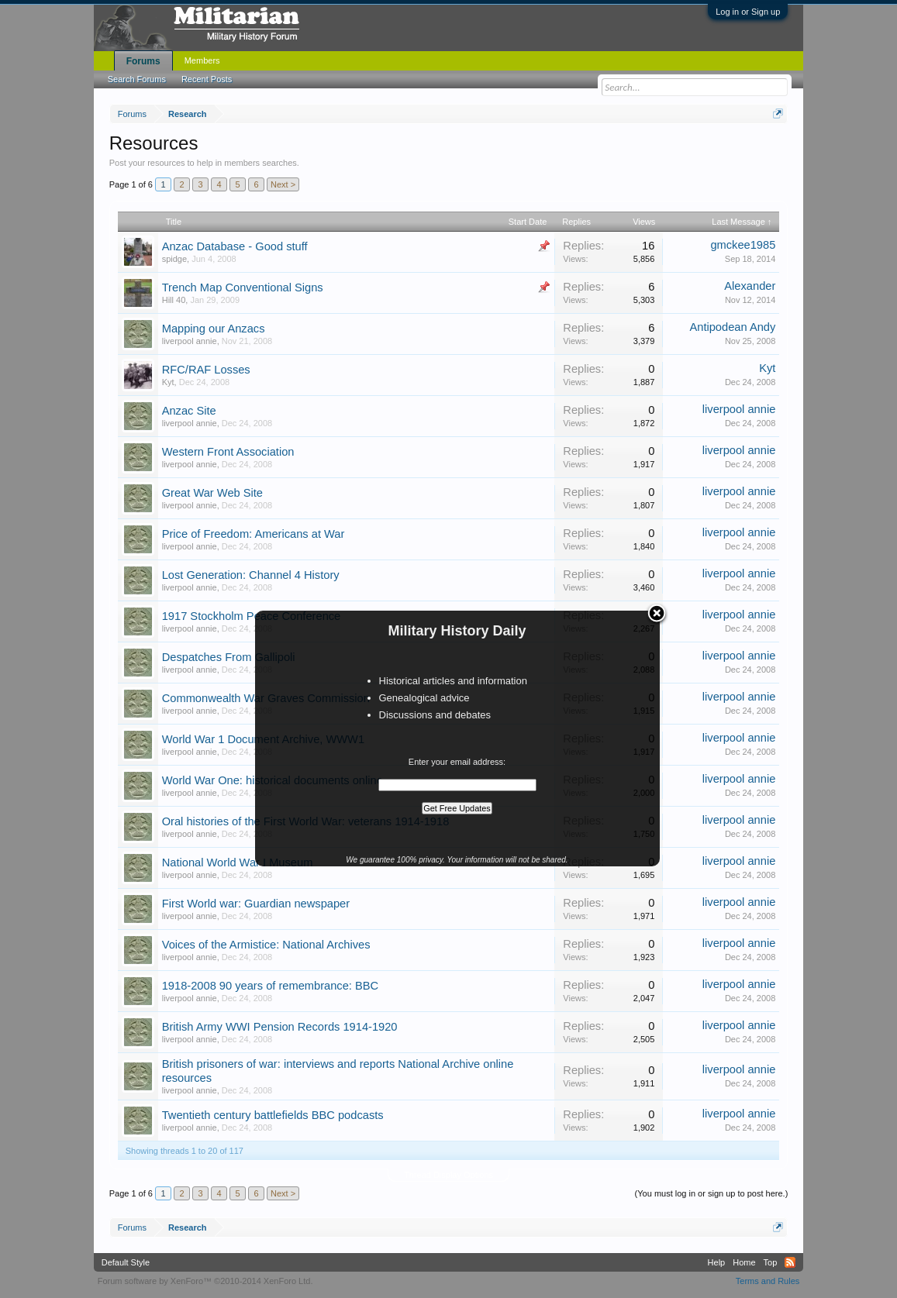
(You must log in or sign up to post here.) (711, 1193)
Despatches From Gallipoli (228, 657)
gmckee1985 (742, 245)
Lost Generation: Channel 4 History (251, 575)
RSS (790, 1262)
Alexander (749, 286)
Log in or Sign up (748, 11)
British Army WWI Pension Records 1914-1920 (280, 1027)
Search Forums (137, 79)
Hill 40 (174, 300)
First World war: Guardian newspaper (256, 903)
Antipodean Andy (732, 327)
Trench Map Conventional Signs (242, 287)
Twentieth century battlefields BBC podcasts (273, 1115)
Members (202, 60)
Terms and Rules (768, 1281)
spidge (174, 258)
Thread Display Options (448, 1174)
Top (771, 1262)
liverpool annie (189, 341)
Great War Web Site (212, 493)
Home (744, 1262)
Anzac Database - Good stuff (235, 246)
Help (717, 1262)
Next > (283, 184)
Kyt (168, 382)
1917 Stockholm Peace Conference (251, 616)
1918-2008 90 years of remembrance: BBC (270, 986)
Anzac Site (189, 411)
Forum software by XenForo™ (205, 1281)
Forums (143, 61)
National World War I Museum (237, 862)
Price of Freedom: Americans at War (253, 534)
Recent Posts (206, 79)
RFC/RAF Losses (206, 369)
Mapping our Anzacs (213, 328)
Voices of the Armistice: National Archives (266, 944)
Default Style (126, 1262)
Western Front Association (228, 452)
